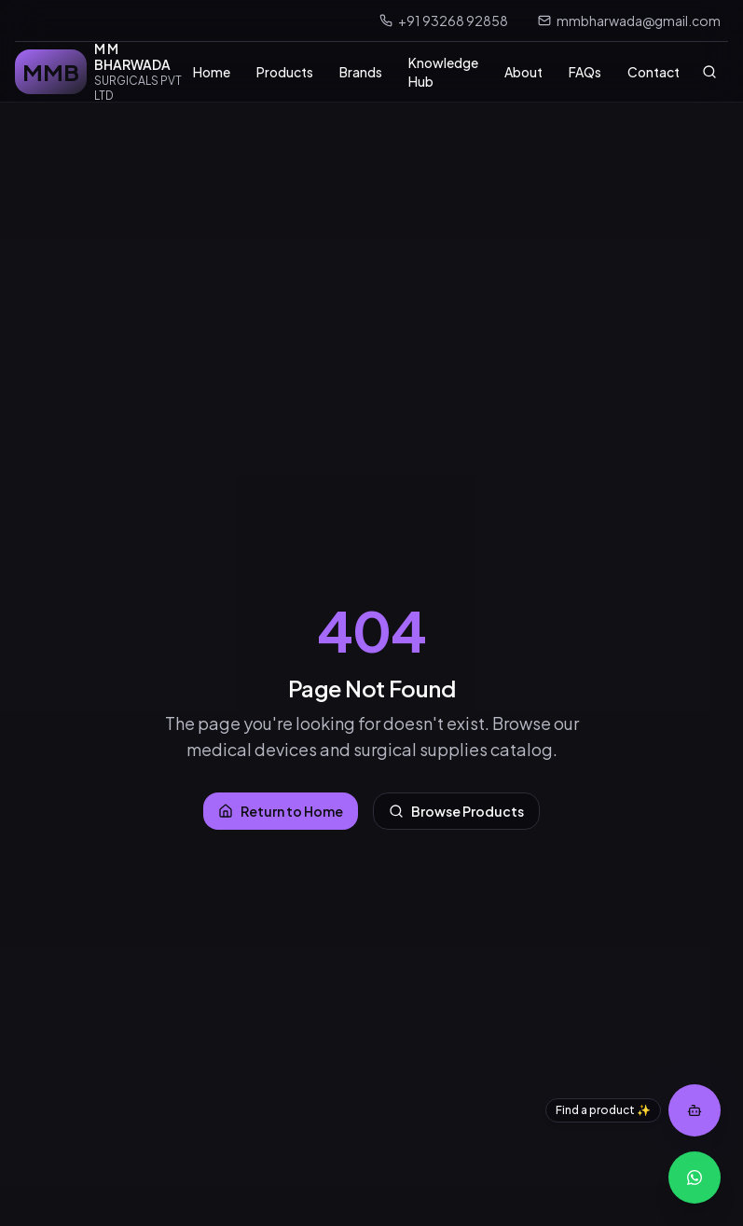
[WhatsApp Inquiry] (694, 1177)
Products (284, 71)
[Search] (709, 71)
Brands (360, 71)
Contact (653, 71)
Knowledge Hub (443, 72)
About (523, 71)
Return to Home (280, 811)
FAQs (585, 71)
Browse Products (456, 811)
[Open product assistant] (694, 1110)
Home (211, 71)
